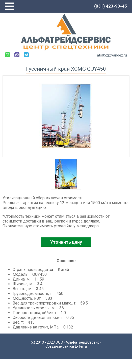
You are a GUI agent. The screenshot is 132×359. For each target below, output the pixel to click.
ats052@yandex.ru (112, 55)
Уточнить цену (66, 242)
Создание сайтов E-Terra (66, 346)
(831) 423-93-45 (110, 6)
